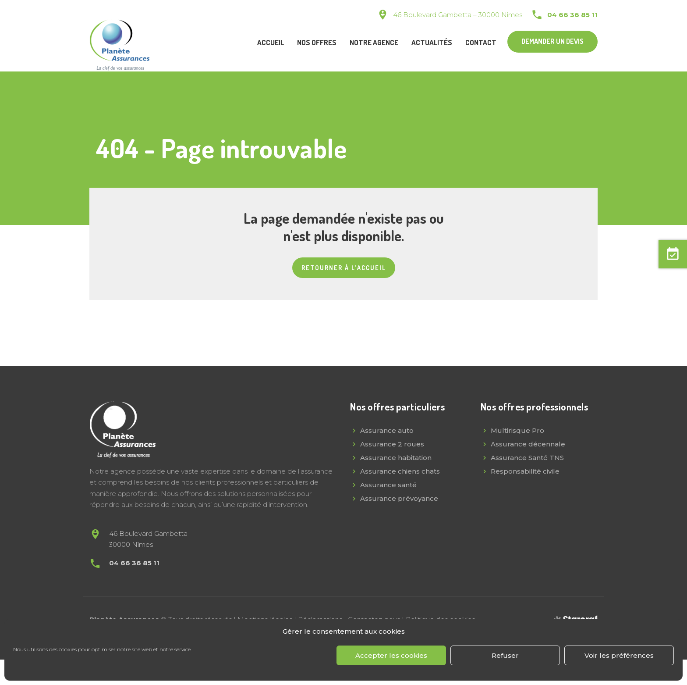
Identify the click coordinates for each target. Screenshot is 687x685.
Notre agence (374, 42)
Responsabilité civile (525, 471)
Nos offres (316, 42)
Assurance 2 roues (392, 444)
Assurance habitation (396, 457)
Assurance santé (388, 485)
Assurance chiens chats (400, 471)
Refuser (505, 655)
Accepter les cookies (391, 655)
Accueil (270, 42)
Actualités (431, 42)
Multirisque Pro (517, 430)
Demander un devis (552, 41)
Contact (480, 42)
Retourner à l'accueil (343, 267)
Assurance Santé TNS (527, 457)
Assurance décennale (528, 444)
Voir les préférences (619, 655)
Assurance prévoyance (399, 498)
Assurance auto (387, 430)
